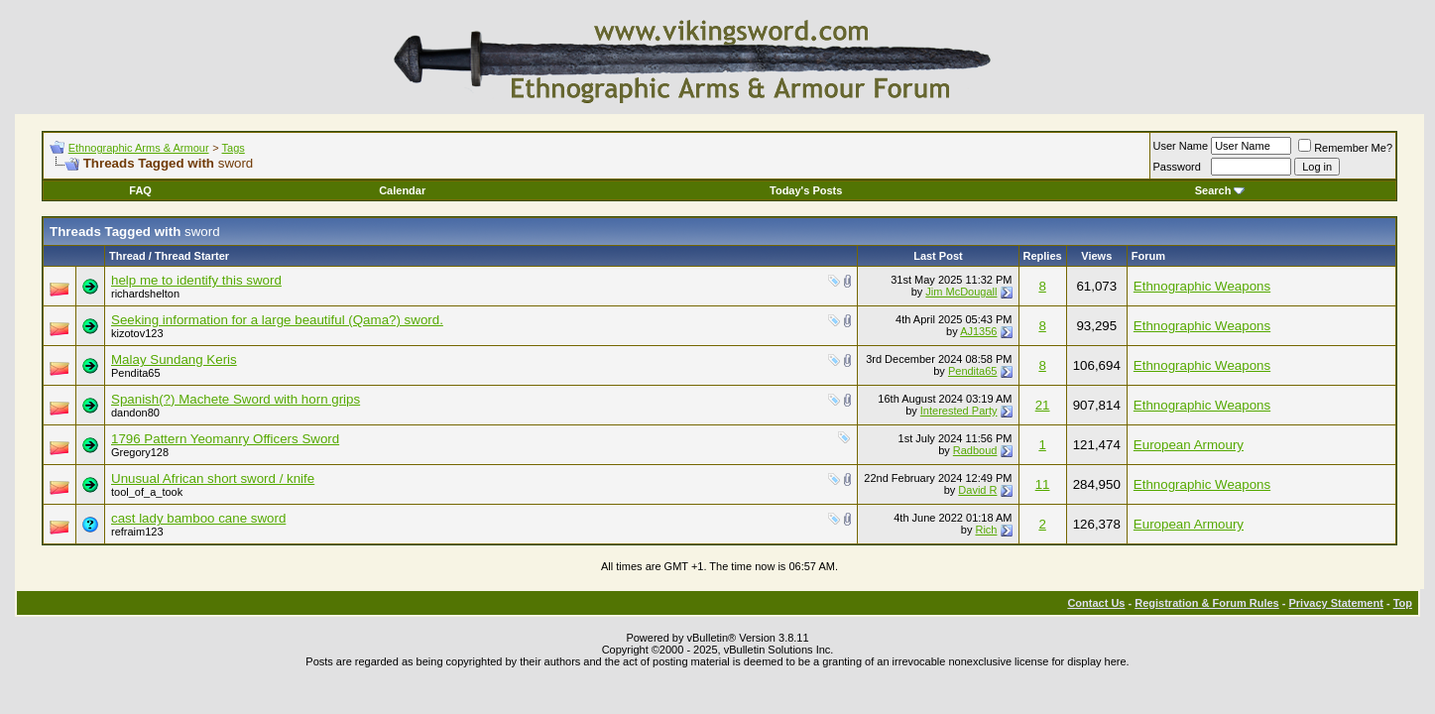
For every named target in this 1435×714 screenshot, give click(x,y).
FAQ (140, 190)
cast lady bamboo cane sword (198, 518)
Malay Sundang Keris (174, 359)
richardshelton (145, 293)
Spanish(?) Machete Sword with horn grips (235, 399)
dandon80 (135, 412)
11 (1042, 484)
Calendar (402, 190)
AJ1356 (978, 331)
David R (977, 490)
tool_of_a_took (146, 492)
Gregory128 (140, 452)
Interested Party (959, 410)
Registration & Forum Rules (1206, 603)
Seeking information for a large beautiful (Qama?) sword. (277, 319)
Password (1177, 167)
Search (1220, 190)
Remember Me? (1345, 148)
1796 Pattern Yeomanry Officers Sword (225, 438)
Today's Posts (806, 190)
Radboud (975, 450)
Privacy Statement (1335, 603)
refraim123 (137, 531)
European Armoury (1189, 444)
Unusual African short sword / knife (212, 478)
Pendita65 (136, 373)
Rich (986, 530)
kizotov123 (137, 333)
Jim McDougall (961, 292)
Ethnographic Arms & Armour (138, 148)
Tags (233, 148)
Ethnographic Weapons (1202, 286)
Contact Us (1096, 603)
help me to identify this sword (196, 280)
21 (1042, 405)
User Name (1181, 146)
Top (1402, 603)
